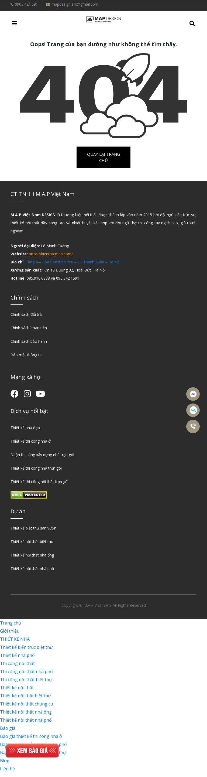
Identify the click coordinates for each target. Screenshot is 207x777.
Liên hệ (7, 769)
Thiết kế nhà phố (17, 655)
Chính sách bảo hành (29, 341)
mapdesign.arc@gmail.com (74, 4)
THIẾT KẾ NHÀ (15, 639)
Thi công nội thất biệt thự (26, 680)
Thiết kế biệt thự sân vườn (33, 528)
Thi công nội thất (17, 663)
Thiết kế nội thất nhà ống (32, 555)
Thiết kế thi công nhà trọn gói (36, 468)
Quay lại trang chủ (103, 157)
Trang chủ (10, 623)
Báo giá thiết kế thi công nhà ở (31, 736)
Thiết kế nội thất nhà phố (32, 568)
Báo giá (7, 728)
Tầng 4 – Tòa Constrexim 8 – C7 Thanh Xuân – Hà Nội (73, 261)
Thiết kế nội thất (17, 688)
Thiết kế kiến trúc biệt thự (26, 647)
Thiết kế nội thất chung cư (26, 704)
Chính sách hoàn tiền (29, 327)
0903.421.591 (26, 4)
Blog (4, 761)
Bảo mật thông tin (27, 354)
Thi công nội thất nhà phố (26, 671)
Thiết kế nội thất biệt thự (32, 541)
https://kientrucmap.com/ (51, 253)
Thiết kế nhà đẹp (25, 427)
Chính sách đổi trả (26, 314)
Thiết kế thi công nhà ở (31, 441)
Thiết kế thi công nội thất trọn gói (39, 481)
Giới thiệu (9, 631)
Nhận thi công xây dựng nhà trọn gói (42, 454)
